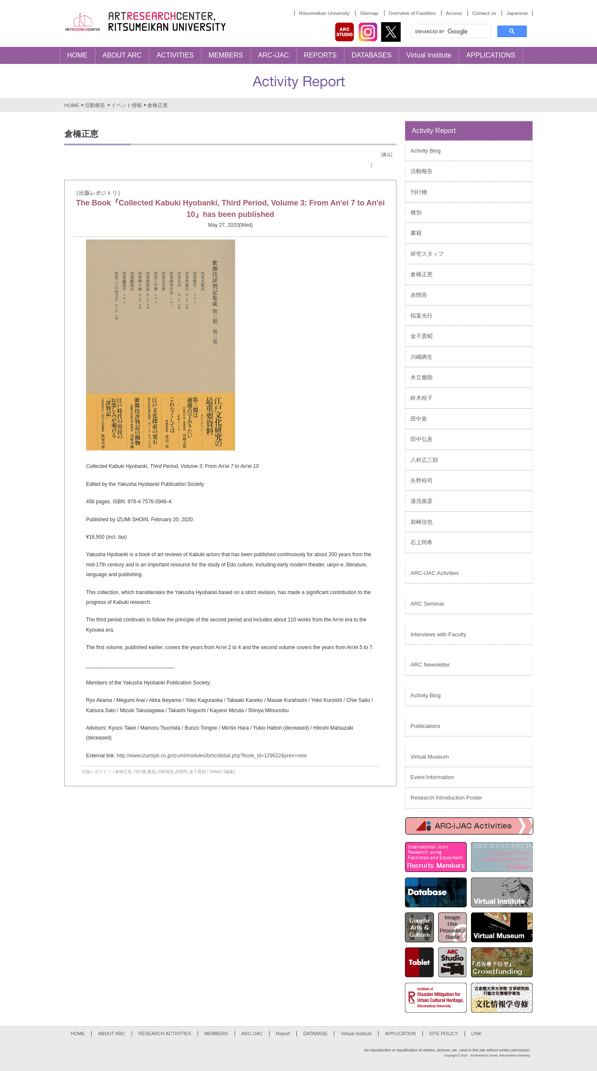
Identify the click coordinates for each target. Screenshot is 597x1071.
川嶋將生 (421, 357)
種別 (416, 212)
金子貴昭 (197, 771)
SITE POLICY (443, 1033)
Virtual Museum (429, 756)
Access (454, 13)
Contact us (484, 13)
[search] (450, 31)
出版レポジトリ (97, 771)
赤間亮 (181, 771)
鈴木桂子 (421, 398)
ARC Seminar (427, 603)
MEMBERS (216, 1033)
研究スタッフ (427, 254)
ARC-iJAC (252, 1033)
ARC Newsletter (430, 664)
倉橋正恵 (123, 771)
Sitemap (369, 13)
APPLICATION (400, 1033)
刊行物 (139, 771)
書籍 (151, 771)
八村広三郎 (424, 460)
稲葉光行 (421, 315)
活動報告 (95, 105)
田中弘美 (421, 439)
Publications (425, 726)
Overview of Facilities (412, 13)
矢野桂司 (421, 480)
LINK (476, 1033)
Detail (215, 771)
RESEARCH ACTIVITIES (164, 1033)
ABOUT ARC (111, 1033)
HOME (71, 105)
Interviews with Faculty (438, 634)
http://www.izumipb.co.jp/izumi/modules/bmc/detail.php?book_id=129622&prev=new (212, 756)
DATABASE (315, 1033)
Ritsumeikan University (324, 13)
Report (283, 1033)
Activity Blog (425, 150)
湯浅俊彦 (421, 501)
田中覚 (418, 419)
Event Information (432, 777)
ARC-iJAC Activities (434, 573)
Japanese (517, 13)
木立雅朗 (421, 377)
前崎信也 (421, 522)
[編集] (229, 771)
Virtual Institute (356, 1033)
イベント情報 (126, 105)
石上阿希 (421, 542)
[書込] (386, 154)
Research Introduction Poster (446, 797)
